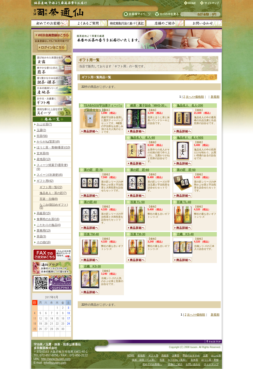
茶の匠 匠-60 (139, 170)
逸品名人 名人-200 (190, 105)
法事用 (175, 355)
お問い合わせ (193, 364)
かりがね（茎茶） (177, 360)
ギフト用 (153, 355)
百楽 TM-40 (91, 234)
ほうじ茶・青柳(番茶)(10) (53, 147)
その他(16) (44, 242)
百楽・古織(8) (49, 199)
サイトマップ (211, 364)
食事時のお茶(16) (48, 219)
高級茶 (165, 355)
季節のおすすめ (191, 355)
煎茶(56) (42, 136)
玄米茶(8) (43, 153)
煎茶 (162, 360)
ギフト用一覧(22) (51, 187)
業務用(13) (44, 230)
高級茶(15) (44, 213)
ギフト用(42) (45, 181)
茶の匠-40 (90, 202)
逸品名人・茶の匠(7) (53, 193)
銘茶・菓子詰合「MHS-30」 (148, 105)
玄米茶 (194, 360)
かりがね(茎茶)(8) (48, 141)
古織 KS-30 (92, 266)
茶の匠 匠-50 (186, 170)
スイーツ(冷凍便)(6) (50, 174)
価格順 (199, 96)
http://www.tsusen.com (55, 359)
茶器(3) (41, 236)
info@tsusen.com (55, 362)
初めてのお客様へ (152, 364)
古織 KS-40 (185, 234)
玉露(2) (41, 130)
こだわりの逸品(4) (49, 225)
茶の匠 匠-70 (93, 170)
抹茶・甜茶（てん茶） (144, 360)
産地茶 (141, 355)
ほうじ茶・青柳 (210, 360)
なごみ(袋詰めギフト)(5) (54, 206)
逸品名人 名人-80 (142, 137)
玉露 (205, 355)
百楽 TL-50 (137, 202)
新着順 (215, 96)
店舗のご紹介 (175, 364)
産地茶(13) (44, 159)
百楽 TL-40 (184, 202)
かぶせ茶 (216, 355)
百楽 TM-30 (137, 234)
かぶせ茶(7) (44, 124)
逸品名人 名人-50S (190, 137)
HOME (130, 355)
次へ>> (190, 96)
